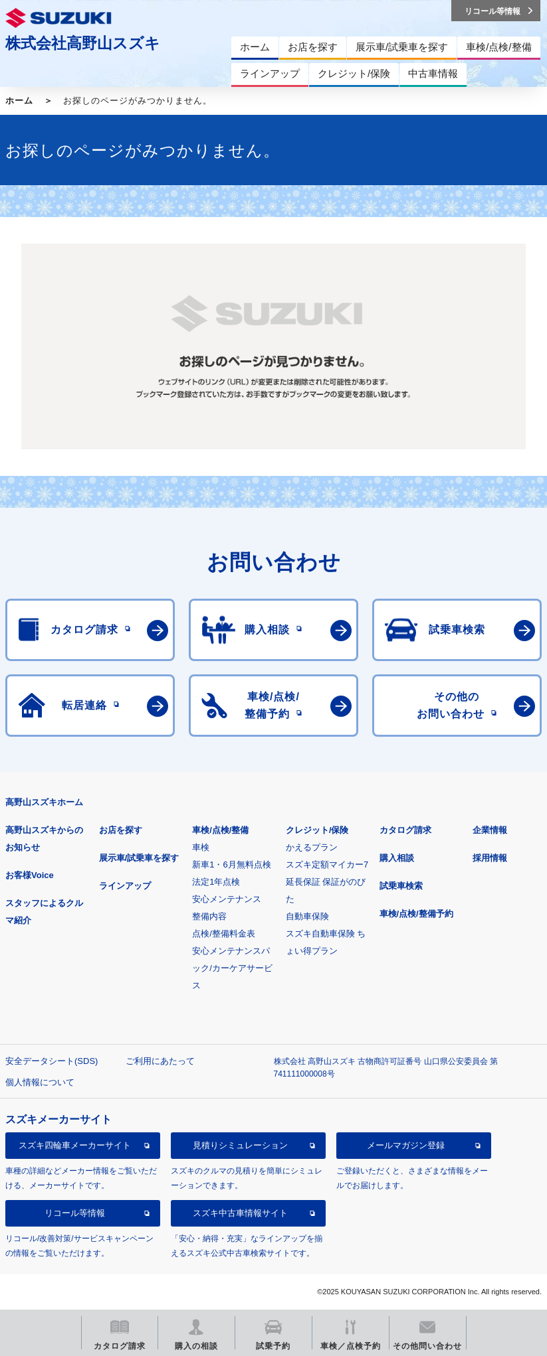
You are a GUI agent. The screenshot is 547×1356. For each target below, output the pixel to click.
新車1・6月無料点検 (231, 864)
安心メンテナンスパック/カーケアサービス (232, 968)
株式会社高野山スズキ (82, 43)
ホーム (19, 101)
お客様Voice (29, 875)
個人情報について (39, 1082)
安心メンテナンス (226, 899)
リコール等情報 (75, 1213)
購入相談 (397, 858)
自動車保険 (307, 916)
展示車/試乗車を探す (139, 858)
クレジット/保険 (317, 830)
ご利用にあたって (160, 1061)
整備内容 (209, 916)
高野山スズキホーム (44, 802)
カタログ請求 (405, 830)
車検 (200, 847)
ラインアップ (125, 886)
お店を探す (120, 830)
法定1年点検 (216, 882)
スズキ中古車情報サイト (240, 1213)
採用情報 (490, 858)
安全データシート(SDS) (51, 1061)
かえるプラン (312, 847)
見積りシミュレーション (240, 1145)
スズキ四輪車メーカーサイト (75, 1145)
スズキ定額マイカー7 (327, 864)
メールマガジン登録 (406, 1145)
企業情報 (490, 830)
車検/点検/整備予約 (416, 914)
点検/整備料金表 (223, 934)
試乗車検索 (401, 886)
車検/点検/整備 (220, 830)
